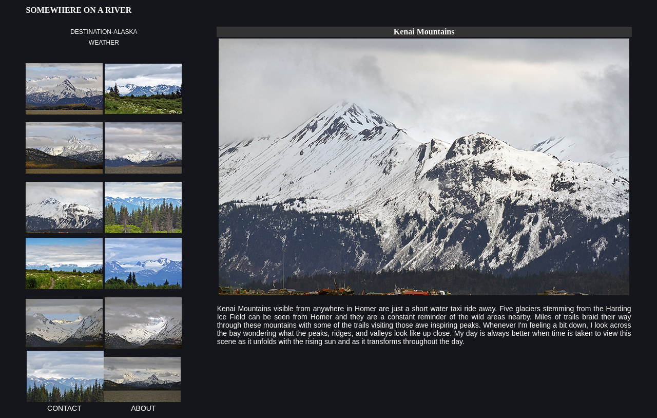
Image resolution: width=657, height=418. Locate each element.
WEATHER (104, 42)
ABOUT (143, 408)
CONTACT (64, 408)
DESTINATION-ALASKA (103, 31)
